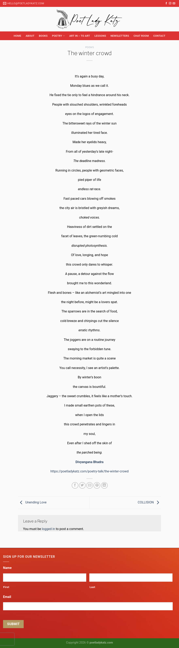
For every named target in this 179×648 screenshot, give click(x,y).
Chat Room (141, 35)
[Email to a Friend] (89, 485)
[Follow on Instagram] (170, 3)
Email (7, 597)
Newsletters (120, 35)
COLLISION (149, 502)
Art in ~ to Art (79, 35)
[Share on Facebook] (75, 485)
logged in (48, 529)
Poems (89, 47)
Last (92, 587)
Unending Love (32, 502)
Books (43, 35)
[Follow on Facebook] (166, 3)
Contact (159, 35)
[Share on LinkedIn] (104, 485)
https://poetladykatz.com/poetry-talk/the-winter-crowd (89, 471)
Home (17, 35)
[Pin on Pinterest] (97, 485)
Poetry (58, 36)
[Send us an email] (174, 3)
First (6, 587)
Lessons (100, 35)
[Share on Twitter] (82, 485)
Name (7, 568)
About (30, 35)
